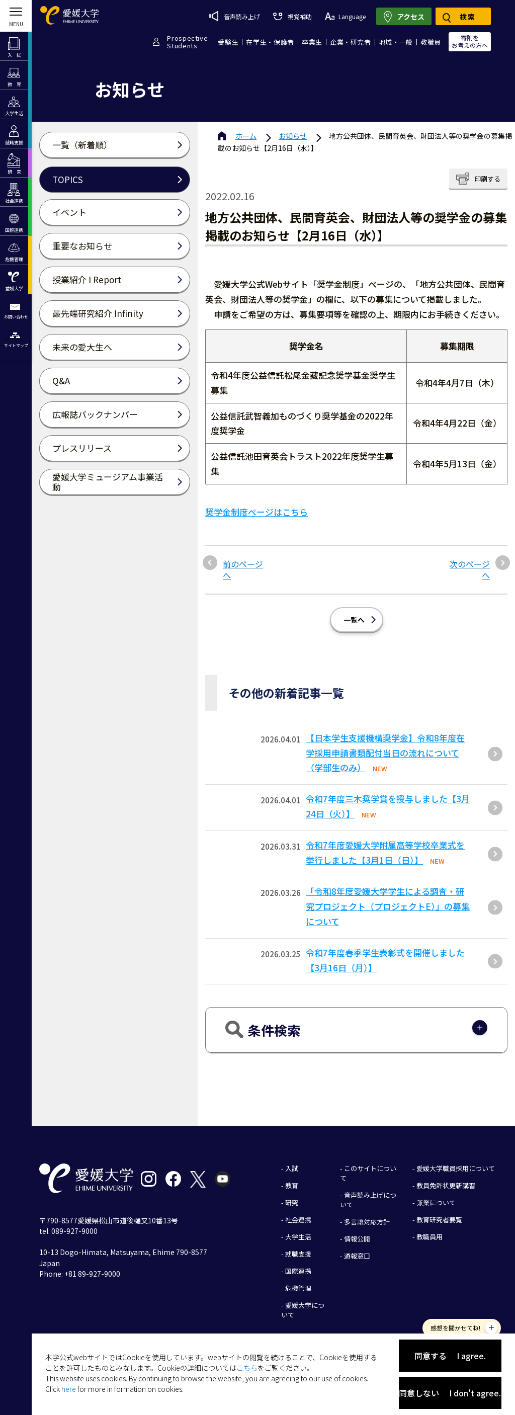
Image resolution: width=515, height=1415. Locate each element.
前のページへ (243, 562)
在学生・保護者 (270, 42)
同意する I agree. (450, 1356)
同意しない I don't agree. (450, 1393)
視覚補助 (292, 16)
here (68, 1389)
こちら (247, 1368)
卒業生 (312, 42)
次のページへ (470, 562)
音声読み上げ (234, 16)
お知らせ (293, 136)
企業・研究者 (350, 42)
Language (345, 16)
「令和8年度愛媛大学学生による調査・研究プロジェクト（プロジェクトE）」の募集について (388, 898)
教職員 (430, 42)
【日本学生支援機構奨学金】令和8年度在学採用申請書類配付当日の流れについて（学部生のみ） (385, 745)
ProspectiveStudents (187, 41)
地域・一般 (396, 42)
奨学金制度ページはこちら (256, 504)
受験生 (228, 42)
